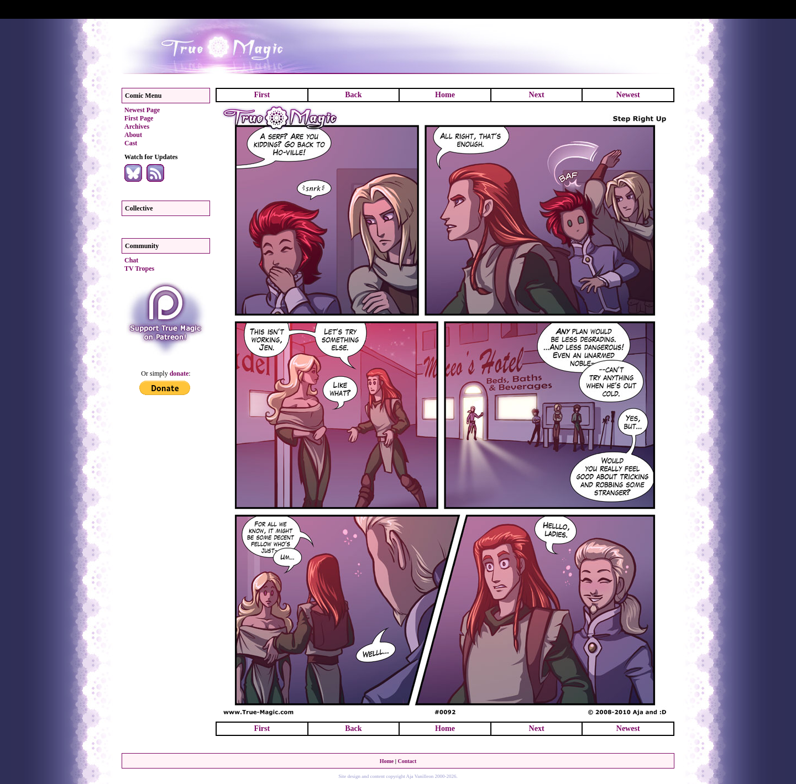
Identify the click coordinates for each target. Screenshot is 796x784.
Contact (406, 761)
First (262, 95)
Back (353, 95)
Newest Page (142, 110)
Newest (628, 95)
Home (445, 95)
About (133, 135)
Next (536, 95)
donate (179, 373)
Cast (130, 143)
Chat (131, 260)
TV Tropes (139, 268)
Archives (136, 126)
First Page (138, 118)
